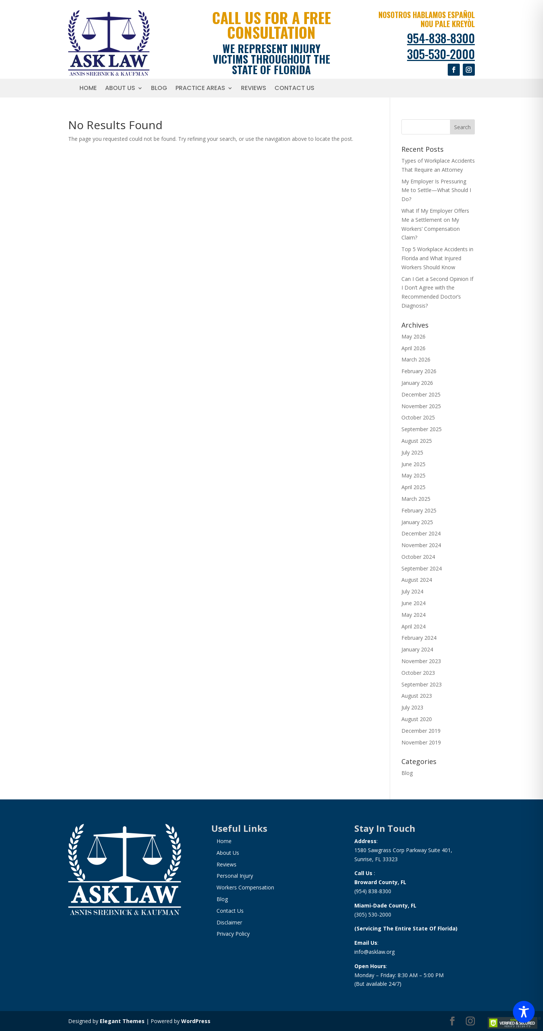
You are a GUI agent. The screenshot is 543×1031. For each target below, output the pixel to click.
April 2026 (413, 348)
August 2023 (416, 695)
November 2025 (421, 406)
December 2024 (421, 533)
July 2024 (412, 591)
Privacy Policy (233, 933)
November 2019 (421, 742)
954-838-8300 (441, 38)
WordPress (195, 1021)
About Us (120, 88)
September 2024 (421, 568)
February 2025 (418, 510)
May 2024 (413, 614)
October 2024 (418, 556)
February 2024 (418, 637)
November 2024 (421, 545)
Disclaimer (229, 922)
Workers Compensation (245, 887)
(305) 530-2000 (372, 914)
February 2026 (418, 371)
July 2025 (412, 452)
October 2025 (418, 417)
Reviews (253, 88)
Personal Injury (235, 875)
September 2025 (421, 429)
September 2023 (421, 684)
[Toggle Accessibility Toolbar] (523, 1011)
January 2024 (417, 649)
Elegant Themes (122, 1021)
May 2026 (413, 336)
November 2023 (421, 661)
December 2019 (421, 730)
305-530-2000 (441, 54)
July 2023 (412, 707)
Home (88, 88)
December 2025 (421, 394)
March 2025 (415, 498)
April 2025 (413, 487)
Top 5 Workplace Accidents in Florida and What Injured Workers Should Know (437, 258)
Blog (159, 88)
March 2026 (415, 359)
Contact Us (294, 88)
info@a (363, 951)
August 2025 (416, 440)
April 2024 (413, 626)
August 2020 (416, 719)
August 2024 (416, 579)
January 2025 (417, 522)
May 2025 (413, 475)
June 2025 (413, 464)
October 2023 (418, 672)
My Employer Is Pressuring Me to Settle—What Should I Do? (436, 190)
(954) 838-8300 (372, 891)
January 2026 (417, 382)
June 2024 (413, 603)
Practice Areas (200, 88)
